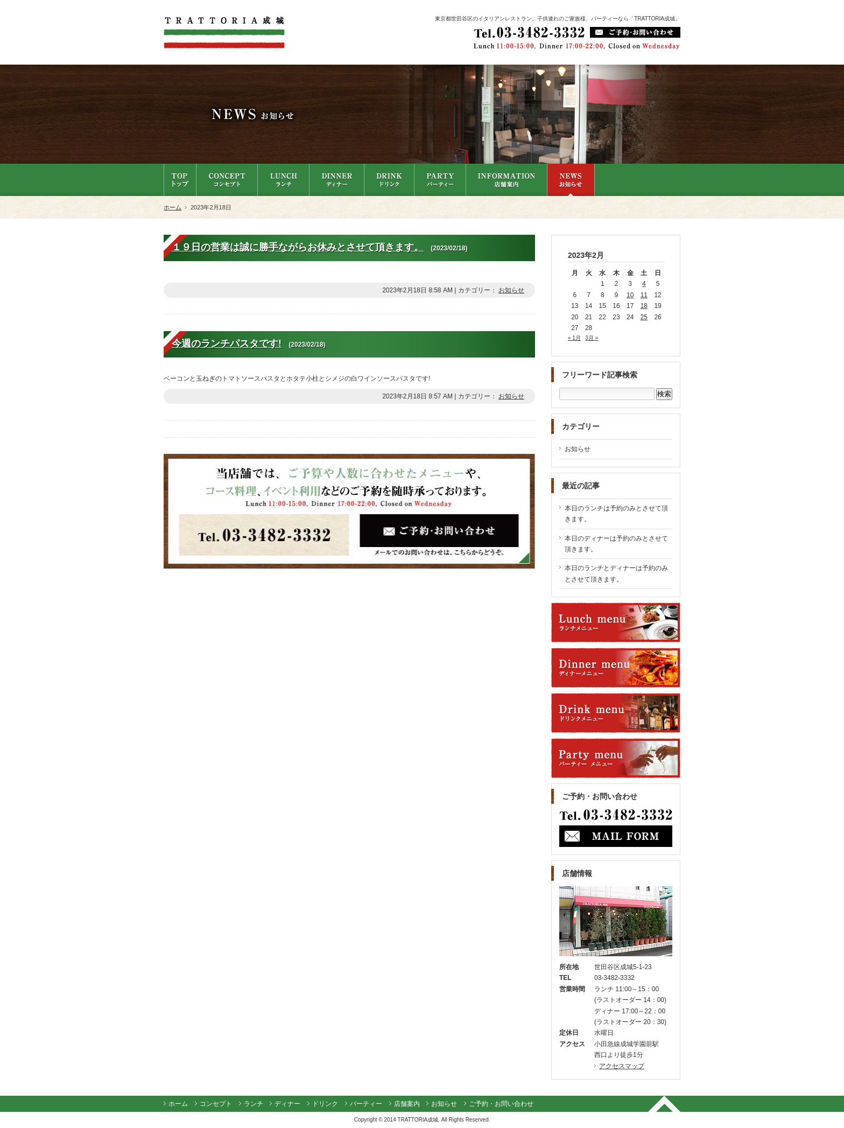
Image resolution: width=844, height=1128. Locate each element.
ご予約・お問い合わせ (501, 1104)
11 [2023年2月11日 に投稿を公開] (644, 295)
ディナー (287, 1104)
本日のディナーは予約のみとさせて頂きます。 (616, 544)
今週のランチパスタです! (227, 343)
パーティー (366, 1104)
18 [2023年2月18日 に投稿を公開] (644, 306)
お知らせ (511, 290)
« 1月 (574, 338)
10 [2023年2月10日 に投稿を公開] (630, 295)
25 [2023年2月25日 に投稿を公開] (644, 317)
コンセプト (216, 1104)
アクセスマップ (621, 1066)
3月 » (591, 338)
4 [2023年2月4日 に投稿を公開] (644, 284)
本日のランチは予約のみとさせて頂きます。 (616, 514)
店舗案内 (407, 1104)
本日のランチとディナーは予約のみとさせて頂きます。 (616, 573)
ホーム (172, 207)
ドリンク (325, 1104)
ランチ (253, 1104)
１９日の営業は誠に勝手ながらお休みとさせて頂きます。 (298, 247)
